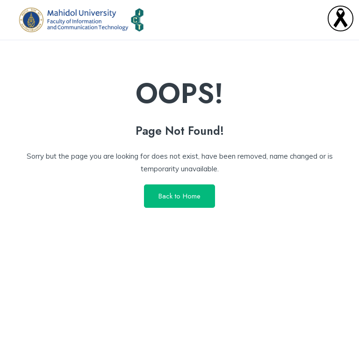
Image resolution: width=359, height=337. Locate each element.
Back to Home (179, 196)
